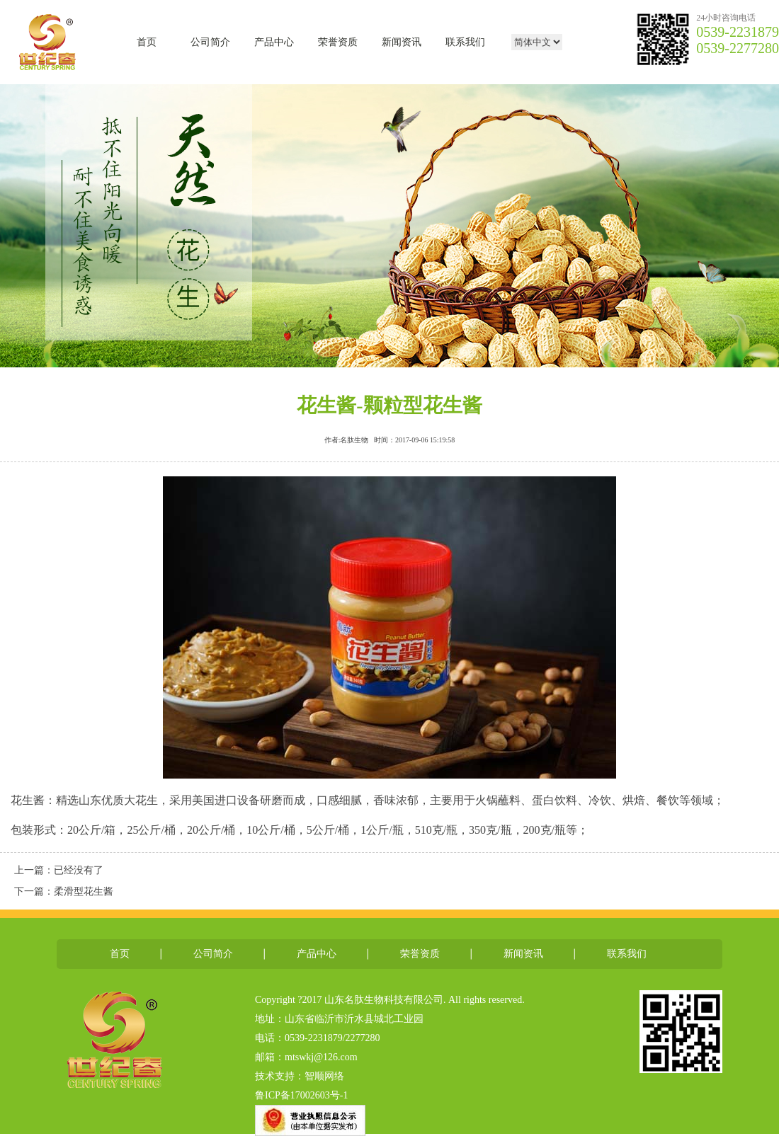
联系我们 (465, 42)
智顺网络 (324, 1076)
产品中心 (274, 42)
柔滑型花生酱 (83, 891)
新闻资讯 (401, 42)
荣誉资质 (338, 42)
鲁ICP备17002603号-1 (301, 1095)
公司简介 (210, 42)
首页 (147, 42)
